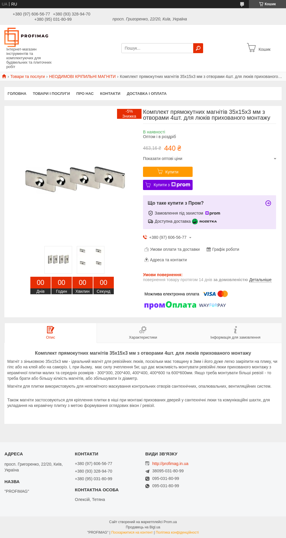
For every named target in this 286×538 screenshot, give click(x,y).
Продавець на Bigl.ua (143, 527)
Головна (17, 93)
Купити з (172, 184)
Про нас (85, 93)
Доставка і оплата (146, 93)
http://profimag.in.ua (170, 463)
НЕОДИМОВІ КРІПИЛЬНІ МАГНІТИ (82, 76)
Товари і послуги (51, 93)
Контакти (110, 93)
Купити (172, 172)
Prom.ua (170, 522)
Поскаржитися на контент (132, 532)
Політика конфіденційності (177, 532)
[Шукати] (198, 48)
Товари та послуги (27, 76)
